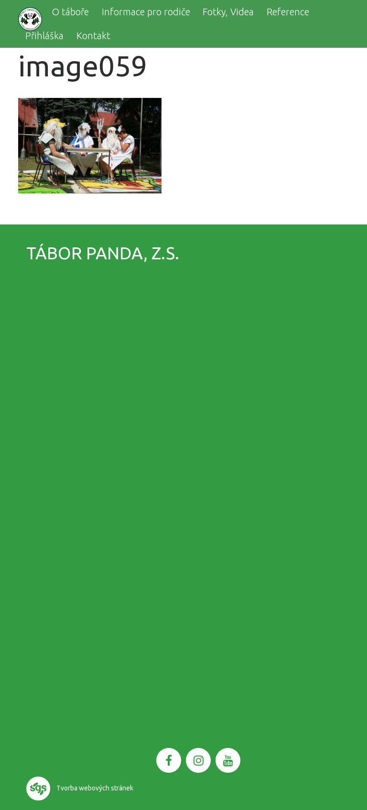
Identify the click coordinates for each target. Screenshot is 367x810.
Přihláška (44, 35)
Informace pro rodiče (146, 11)
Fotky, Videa (228, 11)
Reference (288, 11)
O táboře (70, 11)
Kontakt (93, 35)
